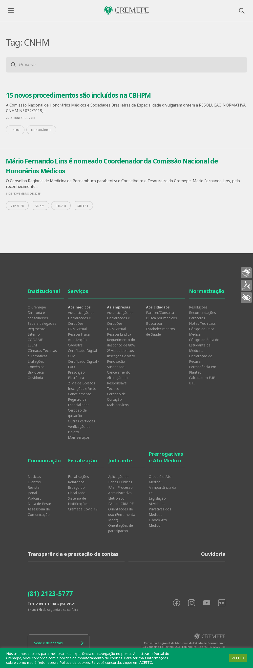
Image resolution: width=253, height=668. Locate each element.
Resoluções (198, 307)
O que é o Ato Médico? (160, 479)
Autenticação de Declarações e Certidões (81, 318)
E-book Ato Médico (158, 523)
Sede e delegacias (42, 323)
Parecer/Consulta (160, 312)
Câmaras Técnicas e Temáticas (42, 353)
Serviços (78, 291)
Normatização (206, 291)
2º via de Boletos (81, 383)
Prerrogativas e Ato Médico (166, 457)
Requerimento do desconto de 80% (121, 342)
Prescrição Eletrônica (76, 375)
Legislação (157, 498)
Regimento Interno (36, 331)
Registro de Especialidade (78, 402)
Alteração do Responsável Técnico (117, 383)
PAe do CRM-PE (121, 503)
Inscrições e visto (121, 356)
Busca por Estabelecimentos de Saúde (160, 329)
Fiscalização (82, 460)
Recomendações (202, 312)
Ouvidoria (35, 377)
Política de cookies (75, 662)
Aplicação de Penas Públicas (120, 479)
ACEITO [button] (238, 658)
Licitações (36, 361)
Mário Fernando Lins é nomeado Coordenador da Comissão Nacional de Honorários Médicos (112, 166)
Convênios (36, 366)
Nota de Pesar (39, 503)
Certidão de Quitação (116, 397)
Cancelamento (79, 394)
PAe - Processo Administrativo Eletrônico (120, 493)
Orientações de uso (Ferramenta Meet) (121, 514)
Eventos (34, 482)
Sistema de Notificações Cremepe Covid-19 (83, 503)
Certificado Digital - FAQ (83, 364)
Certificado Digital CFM (82, 353)
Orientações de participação (120, 528)
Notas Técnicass (202, 323)
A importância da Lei (162, 490)
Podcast (34, 498)
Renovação (116, 361)
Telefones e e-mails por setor (51, 603)
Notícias (34, 476)
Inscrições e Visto (82, 388)
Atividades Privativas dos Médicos (160, 509)
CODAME (35, 339)
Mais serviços (79, 437)
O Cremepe (37, 307)
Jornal (32, 492)
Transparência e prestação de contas (73, 554)
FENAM (61, 205)
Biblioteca (36, 372)
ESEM (32, 345)
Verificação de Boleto (79, 429)
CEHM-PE (17, 205)
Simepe (82, 205)
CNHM (15, 130)
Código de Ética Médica (201, 331)
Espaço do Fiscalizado (76, 490)
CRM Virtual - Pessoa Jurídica (119, 331)
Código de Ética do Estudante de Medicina (204, 345)
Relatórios (76, 482)
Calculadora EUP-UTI (202, 380)
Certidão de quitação (77, 413)
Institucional (44, 291)
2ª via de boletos (120, 350)
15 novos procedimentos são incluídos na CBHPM (78, 95)
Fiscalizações (78, 476)
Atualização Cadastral (77, 342)
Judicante (120, 460)
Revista (34, 487)
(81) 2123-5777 (50, 593)
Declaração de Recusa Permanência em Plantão (202, 364)
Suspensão (116, 366)
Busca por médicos (161, 318)
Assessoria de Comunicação (39, 512)
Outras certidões (81, 421)
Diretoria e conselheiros (38, 315)
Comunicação (44, 460)
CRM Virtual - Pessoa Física (79, 331)
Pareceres (197, 318)
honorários (41, 130)
